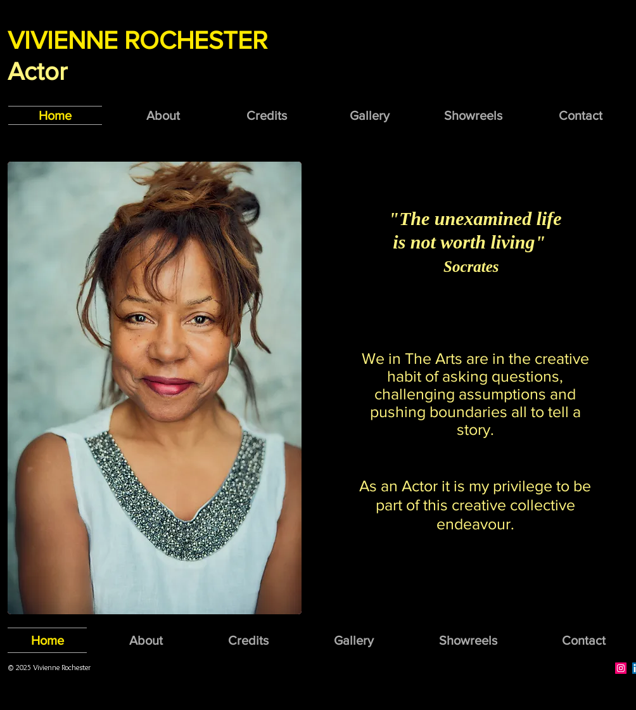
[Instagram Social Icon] (620, 668)
